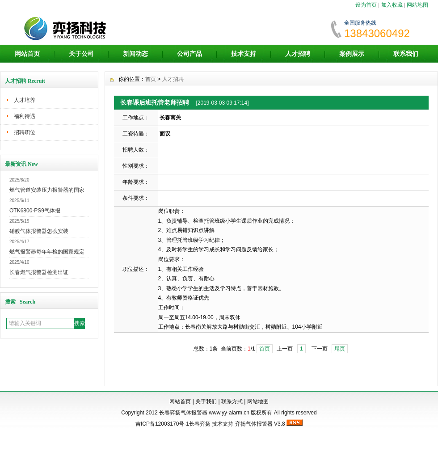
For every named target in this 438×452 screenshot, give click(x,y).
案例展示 (351, 53)
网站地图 (417, 5)
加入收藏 (392, 5)
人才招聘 (297, 53)
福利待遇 (24, 116)
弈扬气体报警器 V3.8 (260, 424)
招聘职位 (24, 132)
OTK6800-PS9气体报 (34, 210)
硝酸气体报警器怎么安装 (38, 231)
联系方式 (232, 401)
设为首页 (366, 5)
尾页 (339, 349)
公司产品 (189, 53)
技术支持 (243, 53)
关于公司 (81, 53)
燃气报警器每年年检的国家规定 (46, 252)
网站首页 (27, 53)
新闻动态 (135, 53)
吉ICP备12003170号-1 (162, 424)
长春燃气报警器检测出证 (38, 272)
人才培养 (24, 100)
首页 (150, 79)
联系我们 (405, 53)
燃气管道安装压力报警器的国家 (46, 190)
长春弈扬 (200, 424)
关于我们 (206, 401)
